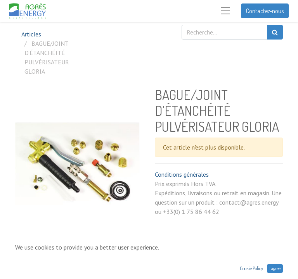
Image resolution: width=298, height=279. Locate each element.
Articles (31, 34)
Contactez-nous (265, 11)
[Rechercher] (275, 32)
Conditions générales (182, 174)
